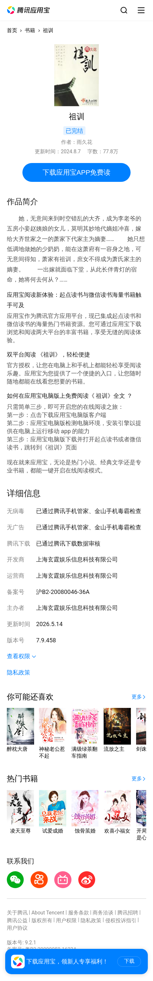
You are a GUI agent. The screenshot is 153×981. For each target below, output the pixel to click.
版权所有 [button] (42, 920)
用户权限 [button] (66, 920)
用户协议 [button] (17, 928)
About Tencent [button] (48, 913)
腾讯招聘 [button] (127, 913)
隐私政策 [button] (18, 672)
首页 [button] (12, 30)
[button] (28, 10)
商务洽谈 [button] (103, 913)
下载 (129, 961)
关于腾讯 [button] (17, 913)
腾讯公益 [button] (17, 920)
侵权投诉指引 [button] (120, 920)
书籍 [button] (30, 30)
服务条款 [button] (78, 913)
